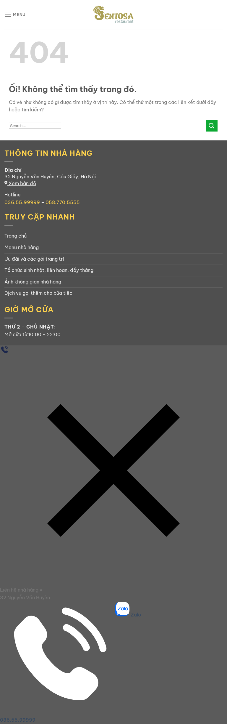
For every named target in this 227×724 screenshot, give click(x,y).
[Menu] (15, 14)
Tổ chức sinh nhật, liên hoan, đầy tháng (48, 270)
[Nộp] (212, 126)
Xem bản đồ (20, 183)
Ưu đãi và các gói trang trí (34, 259)
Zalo (128, 615)
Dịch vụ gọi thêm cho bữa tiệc (38, 293)
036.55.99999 (22, 202)
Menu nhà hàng (21, 247)
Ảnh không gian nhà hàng (32, 282)
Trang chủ (15, 236)
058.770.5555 (63, 202)
